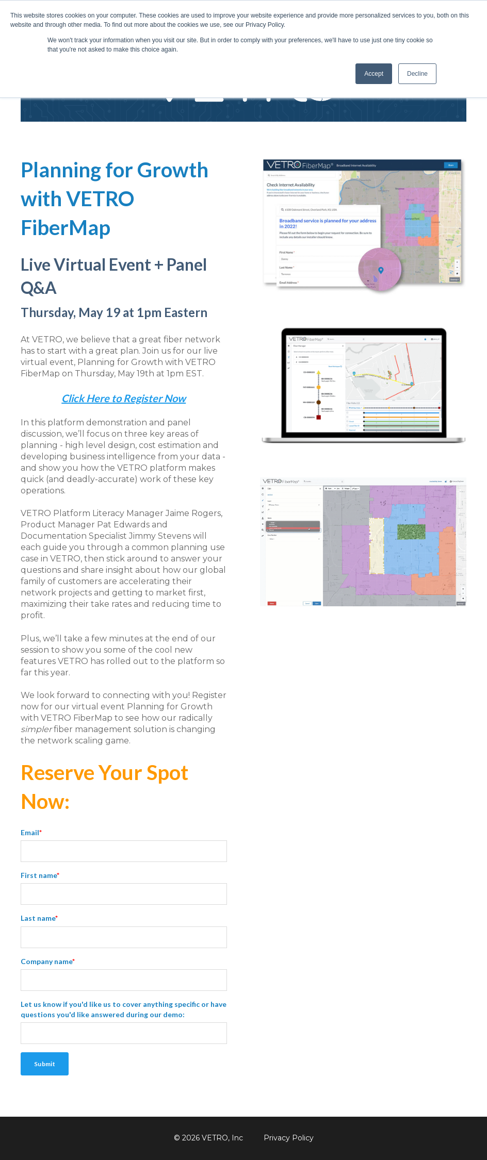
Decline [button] (417, 73)
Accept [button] (373, 73)
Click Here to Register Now (123, 398)
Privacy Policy (289, 1137)
